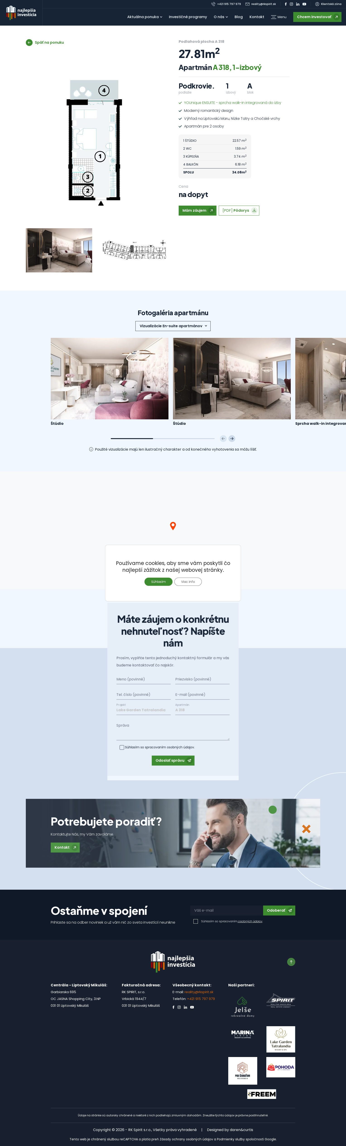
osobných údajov (250, 921)
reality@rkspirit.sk (199, 992)
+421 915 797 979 (201, 998)
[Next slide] (231, 438)
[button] (278, 17)
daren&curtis (241, 1129)
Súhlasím (158, 581)
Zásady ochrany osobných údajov (186, 1139)
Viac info (188, 581)
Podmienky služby (231, 1139)
